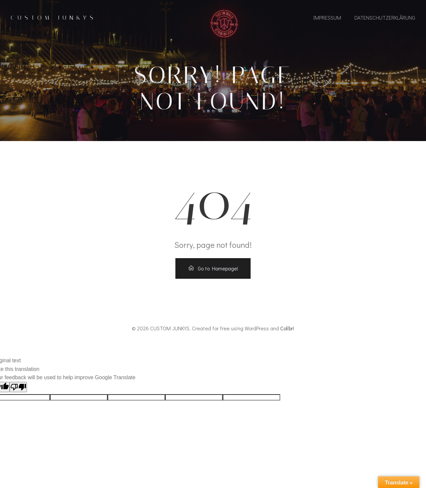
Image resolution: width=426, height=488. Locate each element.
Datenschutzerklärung (384, 17)
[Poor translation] (18, 387)
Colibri (287, 328)
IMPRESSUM (327, 17)
